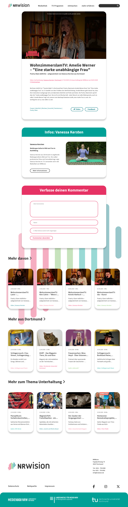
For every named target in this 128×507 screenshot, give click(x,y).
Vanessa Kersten (49, 80)
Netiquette (32, 486)
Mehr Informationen (40, 171)
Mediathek (42, 5)
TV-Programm (57, 5)
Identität (38, 108)
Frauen (32, 108)
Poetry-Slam (34, 110)
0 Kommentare (35, 82)
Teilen (77, 109)
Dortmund (58, 80)
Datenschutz (13, 486)
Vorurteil (50, 108)
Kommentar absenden (41, 238)
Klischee (44, 108)
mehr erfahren (88, 5)
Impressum (50, 486)
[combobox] (109, 5)
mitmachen (72, 5)
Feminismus (58, 108)
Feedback (91, 109)
